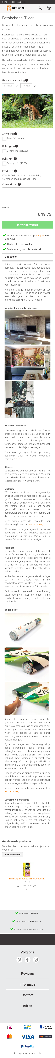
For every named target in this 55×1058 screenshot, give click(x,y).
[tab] (27, 257)
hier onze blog (35, 524)
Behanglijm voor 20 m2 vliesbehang (27, 878)
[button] (27, 889)
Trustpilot (40, 235)
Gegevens (11, 256)
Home (4, 2)
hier (17, 459)
